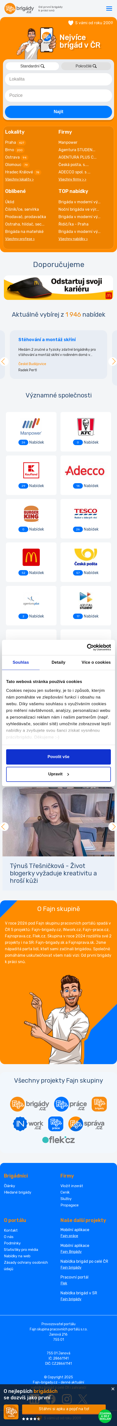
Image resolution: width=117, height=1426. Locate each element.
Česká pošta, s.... (73, 164)
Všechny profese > (20, 239)
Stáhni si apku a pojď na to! (64, 1408)
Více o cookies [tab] (96, 662)
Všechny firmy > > (72, 179)
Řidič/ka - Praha (73, 224)
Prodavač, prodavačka (25, 216)
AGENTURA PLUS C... (77, 157)
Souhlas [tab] (21, 662)
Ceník (65, 1192)
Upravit (58, 774)
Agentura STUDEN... (76, 149)
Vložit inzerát (71, 1186)
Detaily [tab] (58, 662)
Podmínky (12, 1243)
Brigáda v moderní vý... (79, 202)
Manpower (67, 142)
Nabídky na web (17, 1256)
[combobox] (58, 79)
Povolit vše (58, 756)
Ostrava (17, 157)
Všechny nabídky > (73, 239)
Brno (15, 150)
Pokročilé (86, 66)
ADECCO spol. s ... (74, 172)
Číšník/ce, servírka (22, 209)
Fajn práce (69, 1236)
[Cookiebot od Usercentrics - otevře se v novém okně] (89, 647)
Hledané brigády (17, 1192)
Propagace (69, 1205)
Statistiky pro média (21, 1249)
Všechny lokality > (19, 179)
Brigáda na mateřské (24, 231)
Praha (15, 142)
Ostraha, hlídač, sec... (24, 224)
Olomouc (17, 165)
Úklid (9, 202)
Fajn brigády (70, 1267)
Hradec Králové (23, 172)
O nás (9, 1237)
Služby (66, 1199)
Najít (58, 111)
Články (9, 1186)
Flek (63, 1283)
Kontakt (11, 1230)
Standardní (32, 66)
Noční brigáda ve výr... (78, 209)
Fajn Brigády (71, 1251)
